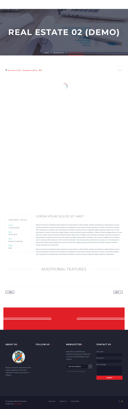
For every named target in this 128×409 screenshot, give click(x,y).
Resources (52, 401)
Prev (9, 292)
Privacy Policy (75, 401)
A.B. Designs (17, 404)
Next (118, 292)
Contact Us (63, 401)
